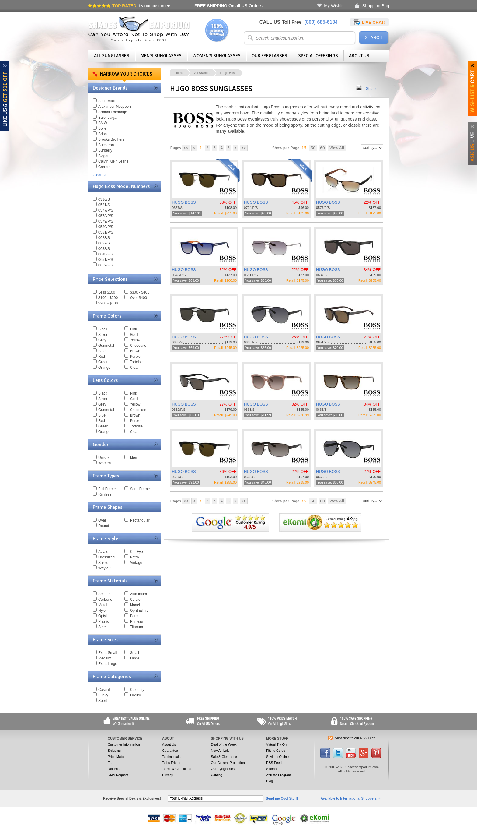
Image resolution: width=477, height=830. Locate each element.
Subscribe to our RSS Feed (355, 738)
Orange (104, 367)
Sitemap (272, 769)
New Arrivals (220, 750)
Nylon (103, 610)
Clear (134, 367)
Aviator (104, 552)
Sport (102, 700)
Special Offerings (318, 55)
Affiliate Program (278, 775)
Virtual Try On (276, 744)
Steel (102, 627)
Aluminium (138, 594)
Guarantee (170, 750)
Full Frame (107, 489)
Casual (104, 690)
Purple (135, 356)
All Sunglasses (111, 55)
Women (104, 463)
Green (103, 362)
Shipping (114, 750)
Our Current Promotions (228, 763)
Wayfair (104, 568)
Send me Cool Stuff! (282, 798)
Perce (134, 616)
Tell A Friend (171, 763)
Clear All (99, 175)
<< (185, 147)
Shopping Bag (375, 5)
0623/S (104, 238)
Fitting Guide (275, 750)
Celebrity (137, 690)
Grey (102, 340)
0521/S (104, 205)
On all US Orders (228, 5)
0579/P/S (105, 221)
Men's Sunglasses (161, 55)
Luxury (135, 695)
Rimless (104, 494)
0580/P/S (105, 227)
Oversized (106, 557)
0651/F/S (105, 260)
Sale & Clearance (224, 756)
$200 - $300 (108, 303)
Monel (135, 605)
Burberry (105, 150)
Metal (102, 605)
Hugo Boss (228, 73)
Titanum (136, 627)
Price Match (116, 756)
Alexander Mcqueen (114, 106)
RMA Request (118, 775)
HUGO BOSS (184, 202)
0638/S (104, 249)
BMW (102, 123)
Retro (134, 557)
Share (371, 88)
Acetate (104, 594)
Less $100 (106, 292)
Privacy (167, 775)
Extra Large (107, 664)
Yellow (135, 340)
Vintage (136, 563)
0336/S (104, 199)
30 (313, 147)
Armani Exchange (112, 112)
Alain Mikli (106, 101)
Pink (133, 329)
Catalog (216, 775)
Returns (114, 769)
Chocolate (138, 345)
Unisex (104, 457)
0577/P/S (105, 210)
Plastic (103, 621)
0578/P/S (105, 216)
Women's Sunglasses (217, 55)
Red (101, 356)
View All (336, 147)
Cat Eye (136, 552)
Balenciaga (107, 117)
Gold (134, 334)
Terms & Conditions (176, 769)
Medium (104, 658)
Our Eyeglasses (269, 55)
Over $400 (138, 298)
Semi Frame (140, 489)
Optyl (102, 616)
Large (134, 658)
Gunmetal (106, 345)
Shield (103, 563)
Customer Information (124, 744)
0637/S (104, 243)
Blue (102, 351)
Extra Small (107, 653)
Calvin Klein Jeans (113, 161)
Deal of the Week (223, 744)
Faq (110, 763)
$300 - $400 (139, 292)
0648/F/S (105, 254)
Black (102, 329)
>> (243, 147)
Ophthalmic (139, 610)
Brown (135, 351)
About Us (359, 55)
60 (322, 147)
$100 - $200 (108, 298)
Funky (103, 695)
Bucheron (106, 145)
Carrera (104, 167)
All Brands (201, 73)
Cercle (135, 599)
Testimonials (171, 756)
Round (103, 526)
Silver (102, 334)
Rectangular (140, 520)
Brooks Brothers (111, 139)
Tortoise (136, 362)
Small (134, 653)
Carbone (105, 599)
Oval (102, 520)
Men (133, 457)
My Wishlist (335, 5)
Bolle (102, 128)
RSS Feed (274, 763)
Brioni (103, 134)
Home (179, 73)
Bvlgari (104, 156)
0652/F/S (105, 265)
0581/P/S (105, 232)
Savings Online (277, 756)
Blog (269, 781)
